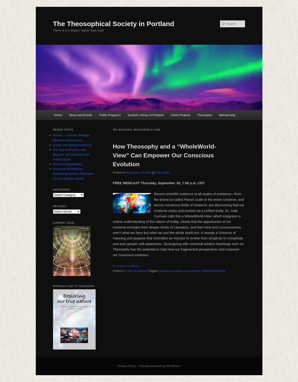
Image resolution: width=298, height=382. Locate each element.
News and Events (80, 115)
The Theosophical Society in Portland (113, 23)
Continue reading (128, 266)
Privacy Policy (126, 366)
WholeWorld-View (213, 271)
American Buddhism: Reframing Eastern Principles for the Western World (73, 173)
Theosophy (204, 115)
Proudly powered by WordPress (159, 366)
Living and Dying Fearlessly (72, 145)
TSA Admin (162, 172)
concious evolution (170, 271)
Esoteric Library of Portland (145, 115)
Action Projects (180, 115)
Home (58, 115)
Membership (227, 115)
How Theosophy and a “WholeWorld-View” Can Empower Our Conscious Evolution (164, 155)
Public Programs (110, 115)
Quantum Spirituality (67, 164)
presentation (193, 271)
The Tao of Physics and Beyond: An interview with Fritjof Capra (71, 154)
